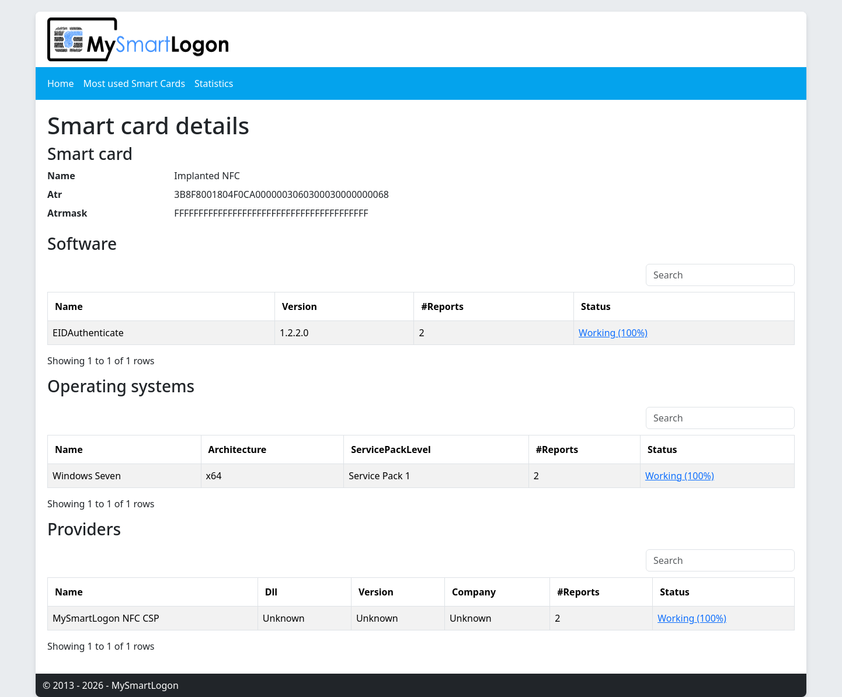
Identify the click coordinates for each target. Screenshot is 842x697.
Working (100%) (613, 332)
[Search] (720, 275)
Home (60, 83)
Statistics (213, 83)
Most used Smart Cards (134, 83)
